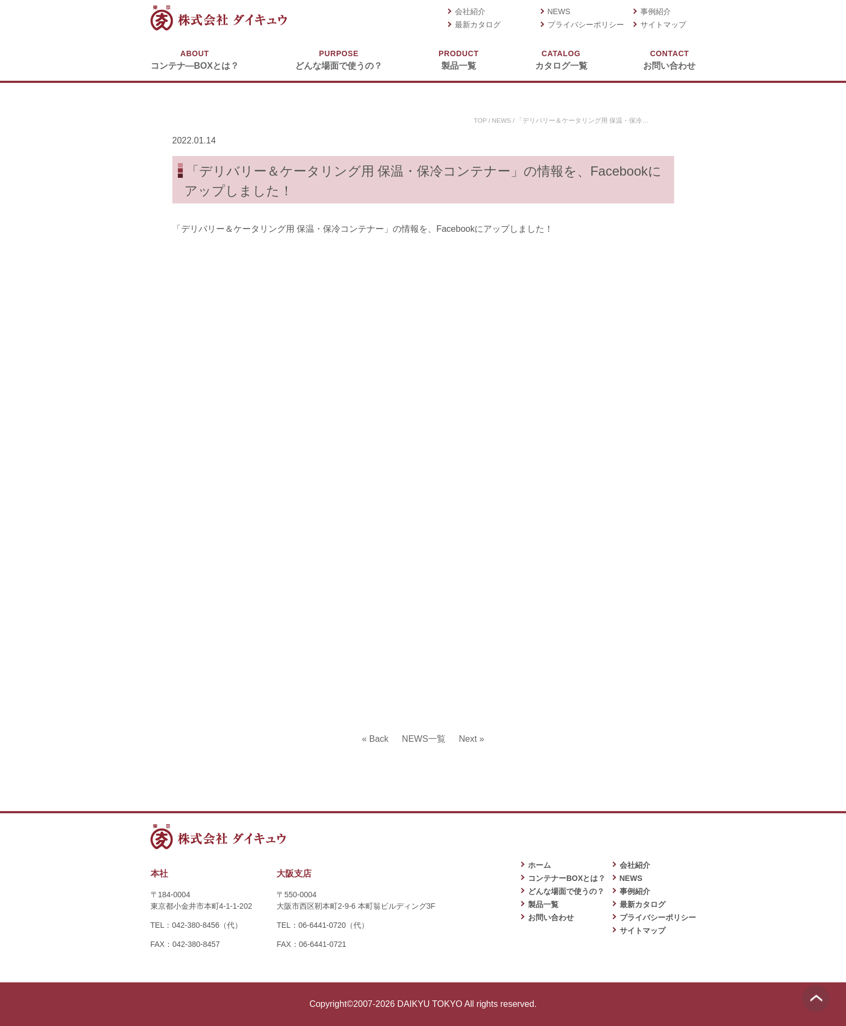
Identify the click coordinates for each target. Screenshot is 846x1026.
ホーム (539, 865)
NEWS (559, 11)
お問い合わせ (669, 59)
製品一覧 (458, 59)
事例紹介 (655, 11)
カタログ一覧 (561, 59)
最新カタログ (478, 24)
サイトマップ (663, 24)
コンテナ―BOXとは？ (195, 59)
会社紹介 (470, 11)
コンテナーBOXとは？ (566, 878)
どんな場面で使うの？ (338, 59)
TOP (479, 120)
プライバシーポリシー (586, 24)
